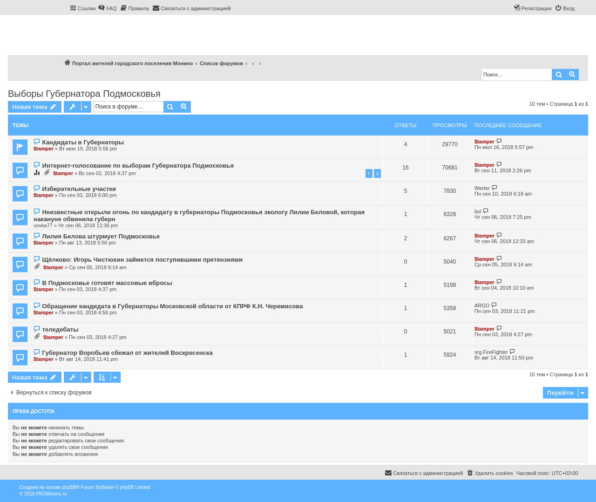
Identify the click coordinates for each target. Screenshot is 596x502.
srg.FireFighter (491, 352)
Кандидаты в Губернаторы (83, 142)
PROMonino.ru (51, 493)
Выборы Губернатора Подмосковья (84, 93)
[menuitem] (107, 8)
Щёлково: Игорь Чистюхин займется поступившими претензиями (142, 259)
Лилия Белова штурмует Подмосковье (101, 236)
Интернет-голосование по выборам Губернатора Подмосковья (138, 165)
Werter (482, 188)
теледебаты (60, 329)
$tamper (44, 148)
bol (477, 211)
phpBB (69, 487)
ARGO (481, 305)
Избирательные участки (79, 188)
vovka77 (43, 225)
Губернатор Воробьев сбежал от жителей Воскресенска (127, 352)
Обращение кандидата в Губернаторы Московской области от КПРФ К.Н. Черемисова (172, 306)
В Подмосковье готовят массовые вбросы (107, 282)
